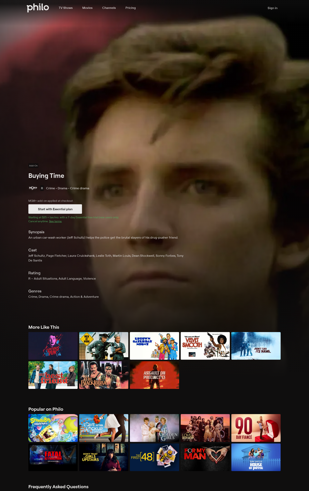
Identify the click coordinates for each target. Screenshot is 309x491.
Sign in (272, 8)
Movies (87, 8)
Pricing (131, 8)
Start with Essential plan (55, 209)
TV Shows (66, 8)
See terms (55, 221)
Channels (109, 8)
